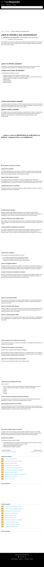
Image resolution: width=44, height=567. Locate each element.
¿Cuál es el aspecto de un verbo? (11, 458)
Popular (14, 4)
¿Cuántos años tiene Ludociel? (36, 451)
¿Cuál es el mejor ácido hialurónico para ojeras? (13, 467)
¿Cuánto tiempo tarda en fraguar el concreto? (13, 506)
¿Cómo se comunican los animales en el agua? (13, 461)
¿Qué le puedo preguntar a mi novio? (8, 451)
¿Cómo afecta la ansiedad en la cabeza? (12, 524)
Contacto (21, 559)
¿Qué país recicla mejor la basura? (11, 472)
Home (2, 31)
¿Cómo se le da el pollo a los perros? (11, 526)
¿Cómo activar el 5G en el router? (11, 476)
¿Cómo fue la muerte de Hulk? (10, 517)
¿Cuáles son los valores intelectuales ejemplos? (13, 508)
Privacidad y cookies (28, 559)
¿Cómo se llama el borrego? (10, 478)
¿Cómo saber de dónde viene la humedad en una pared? (15, 474)
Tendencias (8, 4)
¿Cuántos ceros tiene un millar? (10, 515)
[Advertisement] (22, 19)
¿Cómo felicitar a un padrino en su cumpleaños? (13, 519)
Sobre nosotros (14, 559)
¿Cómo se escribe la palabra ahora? (11, 513)
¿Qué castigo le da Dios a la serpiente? (12, 465)
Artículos (3, 4)
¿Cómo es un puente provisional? (11, 463)
